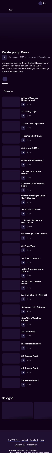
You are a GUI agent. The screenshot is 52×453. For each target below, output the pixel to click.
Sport (11, 10)
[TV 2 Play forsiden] (20, 3)
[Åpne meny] (48, 3)
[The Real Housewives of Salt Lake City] (17, 399)
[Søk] (4, 10)
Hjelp (42, 428)
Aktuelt (24, 428)
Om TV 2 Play (14, 428)
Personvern (32, 433)
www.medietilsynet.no (40, 441)
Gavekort (34, 428)
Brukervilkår (20, 433)
